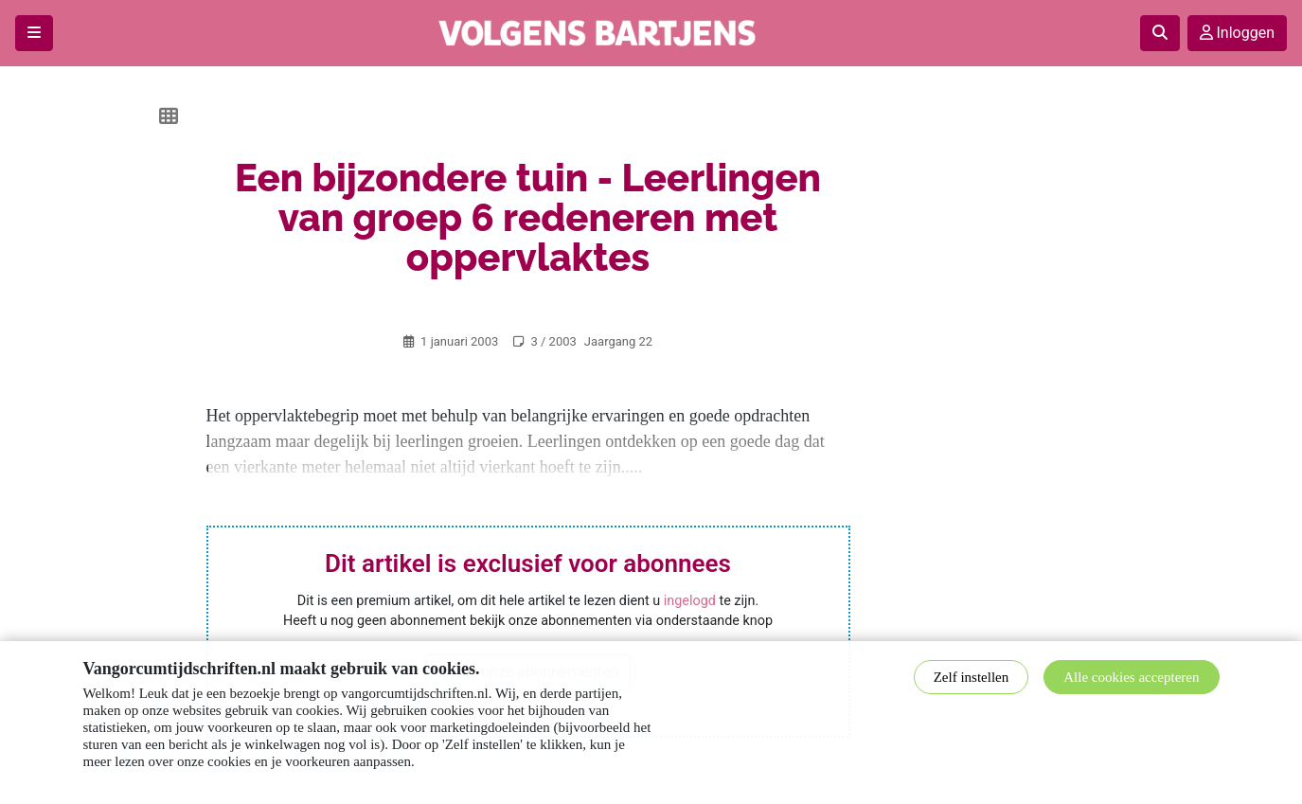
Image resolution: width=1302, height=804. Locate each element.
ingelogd (690, 601)
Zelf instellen (971, 677)
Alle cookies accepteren (1131, 677)
